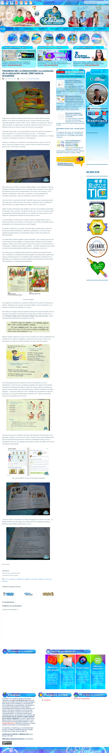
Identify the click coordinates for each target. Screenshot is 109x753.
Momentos (78, 28)
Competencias (30, 28)
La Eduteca (47, 700)
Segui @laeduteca (92, 133)
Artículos (103, 28)
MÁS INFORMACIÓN (15, 65)
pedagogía (41, 579)
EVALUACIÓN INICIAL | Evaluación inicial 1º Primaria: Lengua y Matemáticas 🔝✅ (73, 143)
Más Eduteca (70, 72)
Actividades (55, 28)
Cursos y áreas (14, 28)
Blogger (64, 750)
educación (13, 579)
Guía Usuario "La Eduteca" (75, 750)
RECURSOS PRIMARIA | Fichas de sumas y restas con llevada (74, 82)
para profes (34, 579)
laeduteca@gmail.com (8, 723)
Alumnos (43, 28)
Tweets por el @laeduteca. (81, 698)
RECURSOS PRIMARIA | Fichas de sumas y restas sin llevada (74, 115)
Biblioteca (90, 28)
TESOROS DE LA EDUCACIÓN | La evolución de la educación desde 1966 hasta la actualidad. (28, 73)
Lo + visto (61, 72)
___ (3, 29)
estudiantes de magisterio (23, 579)
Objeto (67, 28)
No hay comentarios (34, 78)
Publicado (80, 72)
